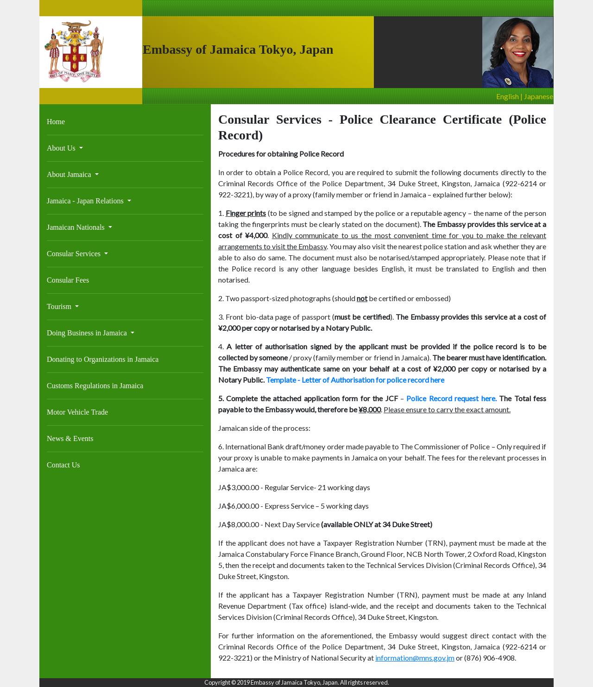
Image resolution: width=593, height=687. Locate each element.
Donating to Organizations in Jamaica (102, 359)
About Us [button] (62, 148)
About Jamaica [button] (70, 174)
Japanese (538, 96)
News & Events (70, 438)
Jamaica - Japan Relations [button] (86, 201)
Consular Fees (68, 280)
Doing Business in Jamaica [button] (88, 333)
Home (56, 122)
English (507, 96)
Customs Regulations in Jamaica (95, 386)
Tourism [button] (60, 306)
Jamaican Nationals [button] (77, 227)
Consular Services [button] (74, 254)
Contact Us (63, 465)
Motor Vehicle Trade (77, 412)
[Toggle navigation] (53, 110)
